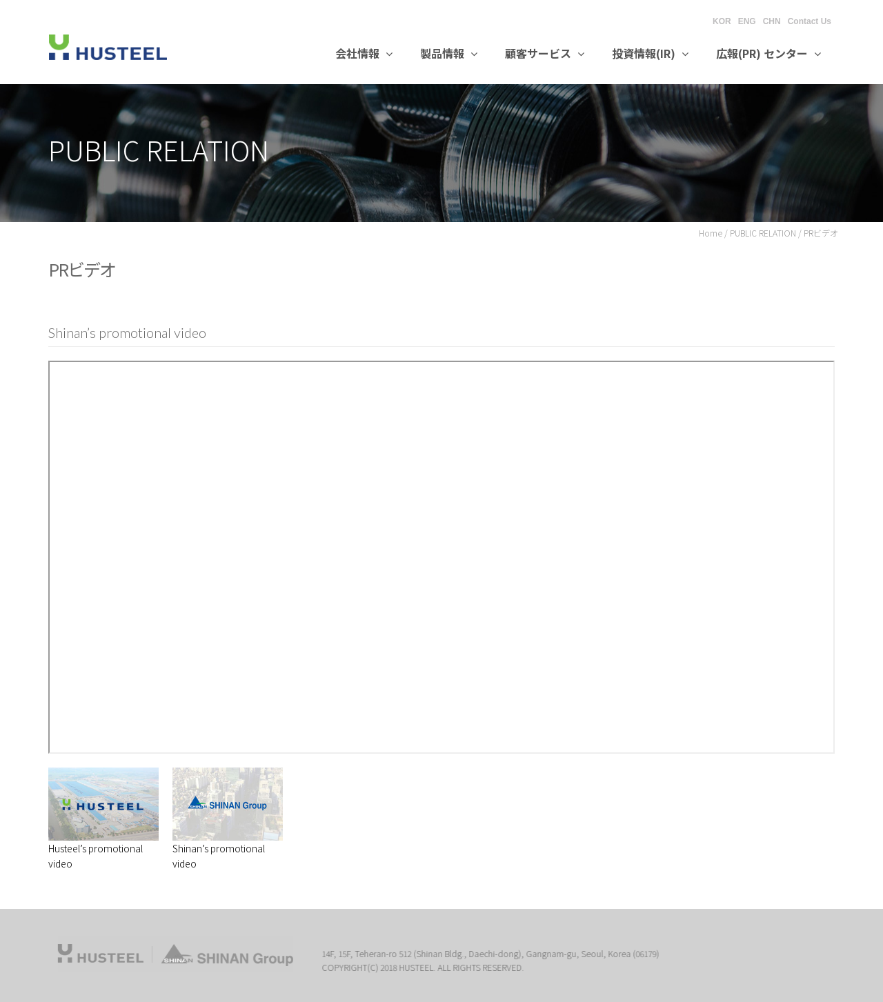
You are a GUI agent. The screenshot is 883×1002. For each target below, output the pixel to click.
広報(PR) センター (768, 53)
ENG (747, 21)
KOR (722, 21)
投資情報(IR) (650, 53)
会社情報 (364, 53)
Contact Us (809, 21)
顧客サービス (544, 53)
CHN (772, 21)
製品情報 (448, 53)
